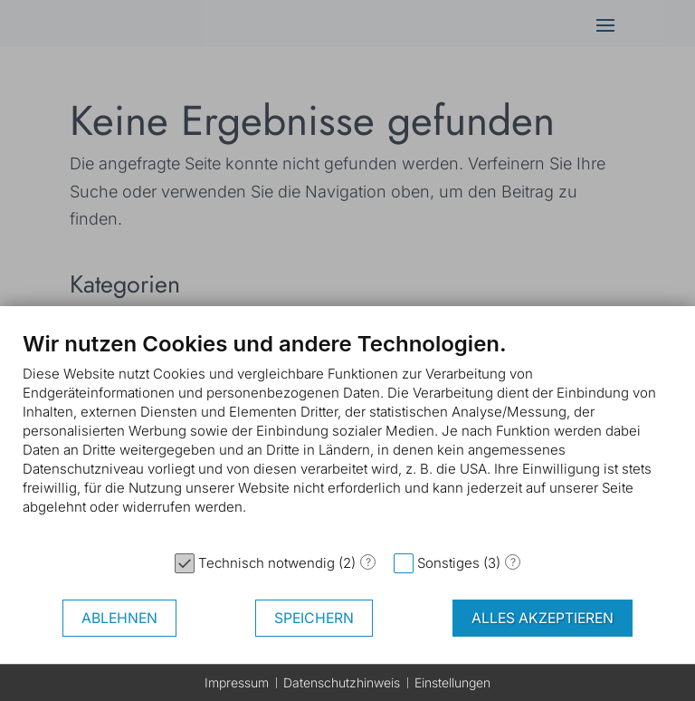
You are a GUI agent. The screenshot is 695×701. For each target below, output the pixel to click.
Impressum (237, 682)
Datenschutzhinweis (341, 682)
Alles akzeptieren (542, 618)
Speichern (314, 618)
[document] (347, 436)
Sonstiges (448, 562)
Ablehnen (119, 618)
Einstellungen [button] (452, 682)
